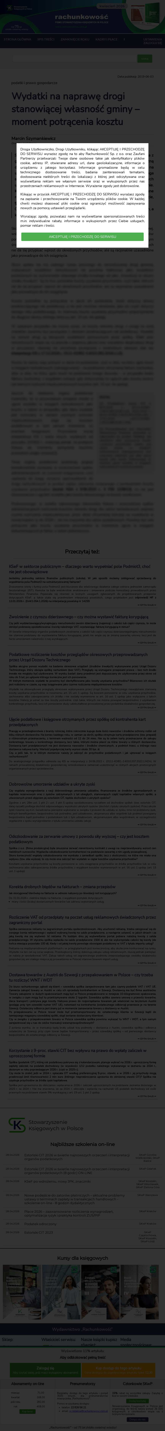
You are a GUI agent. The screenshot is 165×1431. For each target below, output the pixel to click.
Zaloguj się (152, 43)
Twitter (135, 1375)
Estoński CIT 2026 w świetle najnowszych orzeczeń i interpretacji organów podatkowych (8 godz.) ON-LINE (77, 1171)
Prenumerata (11, 1351)
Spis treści (45, 39)
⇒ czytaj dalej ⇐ (147, 605)
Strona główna (17, 39)
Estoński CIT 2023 (38, 1232)
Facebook (135, 1352)
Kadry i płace (106, 39)
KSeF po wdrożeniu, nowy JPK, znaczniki (57, 1181)
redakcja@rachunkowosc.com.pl (139, 1402)
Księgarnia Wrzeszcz (94, 1352)
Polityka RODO (12, 1365)
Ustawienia (152, 39)
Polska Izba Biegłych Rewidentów (65, 1372)
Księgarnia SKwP (92, 1356)
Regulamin (9, 1360)
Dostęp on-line (12, 1346)
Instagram (135, 1359)
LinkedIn (134, 1367)
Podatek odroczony (40, 1224)
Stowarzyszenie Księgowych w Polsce (63, 1348)
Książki (7, 1355)
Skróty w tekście (138, 1425)
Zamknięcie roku (75, 39)
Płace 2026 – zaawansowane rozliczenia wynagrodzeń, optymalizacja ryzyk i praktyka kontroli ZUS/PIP (68, 1213)
